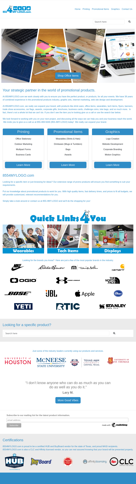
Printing (86, 9)
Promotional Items (100, 9)
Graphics (115, 9)
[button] (10, 55)
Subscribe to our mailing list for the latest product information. (38, 415)
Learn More (23, 165)
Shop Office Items (68, 75)
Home (77, 9)
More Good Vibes (68, 400)
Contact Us (127, 9)
